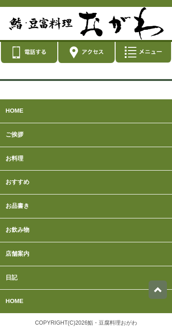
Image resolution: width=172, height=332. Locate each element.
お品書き (17, 205)
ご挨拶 (14, 134)
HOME (14, 110)
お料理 (14, 158)
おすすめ (17, 181)
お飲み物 (17, 229)
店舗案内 (17, 253)
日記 (11, 277)
